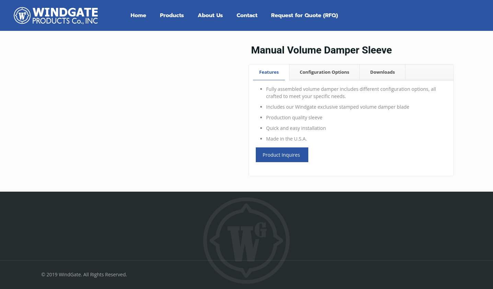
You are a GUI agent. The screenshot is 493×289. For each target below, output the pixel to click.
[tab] (269, 72)
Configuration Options (324, 72)
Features (269, 72)
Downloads (382, 72)
